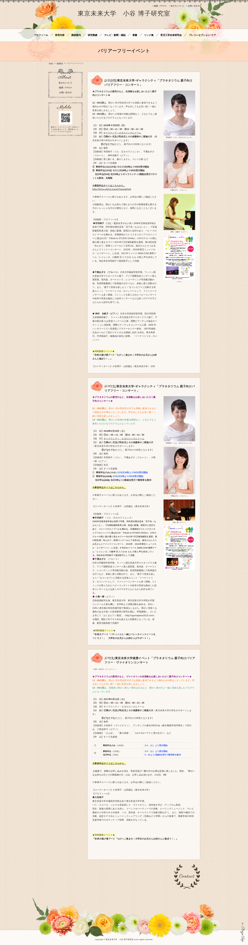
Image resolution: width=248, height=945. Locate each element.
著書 (134, 35)
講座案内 (76, 35)
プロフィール (41, 35)
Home (51, 63)
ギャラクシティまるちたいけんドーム (122, 132)
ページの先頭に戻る (242, 932)
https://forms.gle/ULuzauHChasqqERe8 (111, 189)
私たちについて (176, 6)
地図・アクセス (159, 6)
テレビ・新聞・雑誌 (115, 35)
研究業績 (92, 35)
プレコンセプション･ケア (202, 35)
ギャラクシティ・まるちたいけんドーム (124, 438)
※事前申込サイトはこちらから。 (109, 185)
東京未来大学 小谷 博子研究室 (124, 14)
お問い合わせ (193, 6)
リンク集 (149, 35)
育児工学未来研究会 (171, 35)
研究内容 (60, 35)
